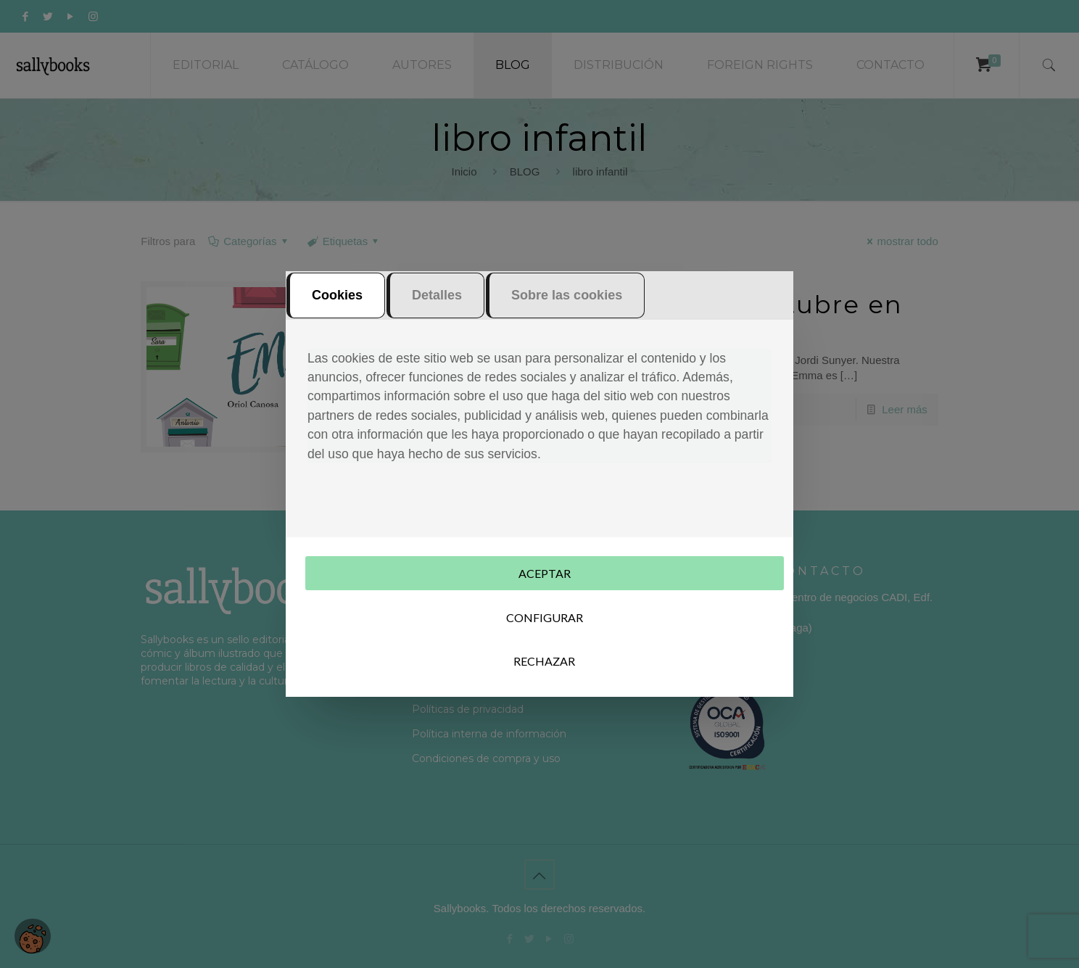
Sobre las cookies (566, 296)
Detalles (437, 296)
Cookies (337, 296)
